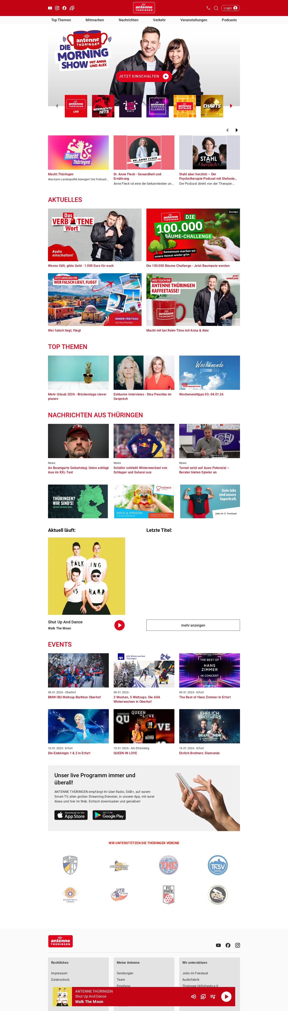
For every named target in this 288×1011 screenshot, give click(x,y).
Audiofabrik (190, 980)
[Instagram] (237, 945)
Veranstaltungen (193, 20)
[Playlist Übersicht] (213, 996)
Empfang (123, 986)
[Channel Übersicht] (203, 996)
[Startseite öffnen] (144, 8)
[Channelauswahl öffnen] (216, 8)
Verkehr (159, 20)
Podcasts (229, 20)
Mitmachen (95, 20)
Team (121, 980)
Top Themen (61, 20)
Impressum (59, 973)
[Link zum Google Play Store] (109, 815)
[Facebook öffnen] (64, 8)
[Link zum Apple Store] (71, 815)
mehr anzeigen (193, 625)
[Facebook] (228, 945)
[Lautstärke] (193, 996)
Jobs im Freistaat (195, 973)
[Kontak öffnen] (208, 8)
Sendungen (125, 973)
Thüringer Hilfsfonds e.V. (200, 986)
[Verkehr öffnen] (72, 8)
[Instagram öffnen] (57, 8)
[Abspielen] (226, 996)
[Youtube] (218, 945)
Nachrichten (128, 20)
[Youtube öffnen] (50, 8)
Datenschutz (60, 980)
